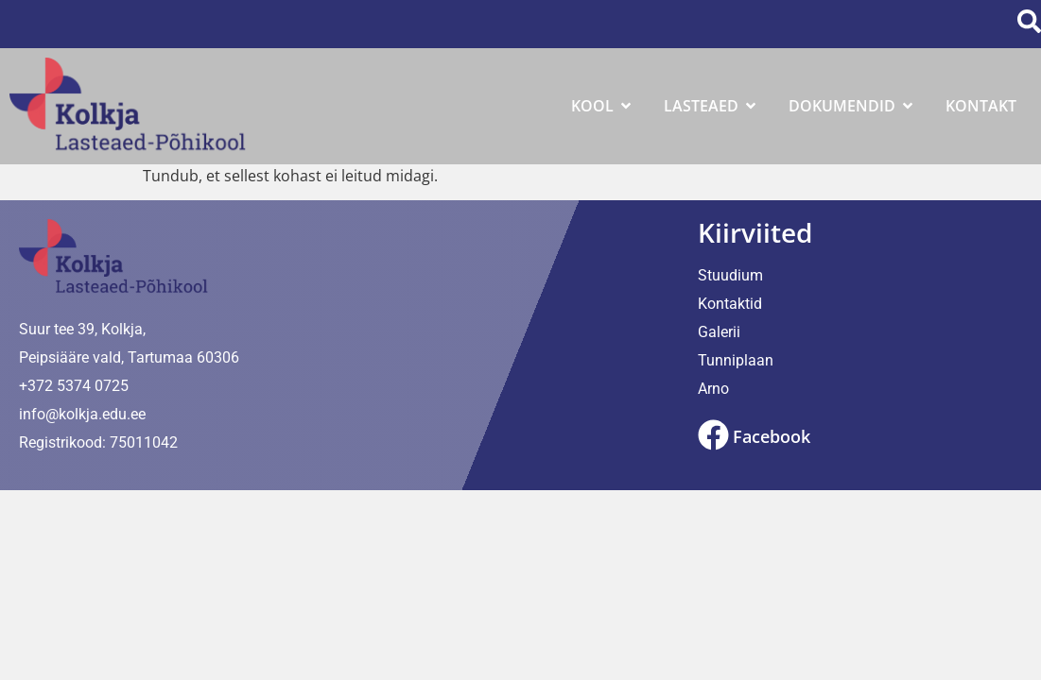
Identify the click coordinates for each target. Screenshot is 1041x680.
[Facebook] (713, 434)
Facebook (771, 436)
